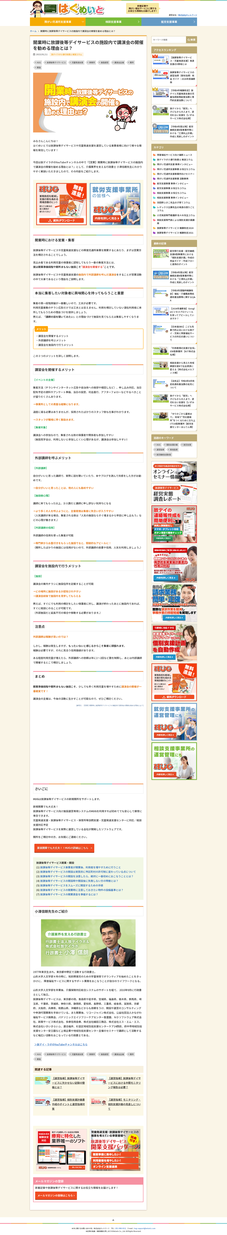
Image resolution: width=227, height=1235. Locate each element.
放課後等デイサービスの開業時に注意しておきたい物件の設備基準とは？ (81, 890)
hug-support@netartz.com (144, 1228)
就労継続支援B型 (164, 454)
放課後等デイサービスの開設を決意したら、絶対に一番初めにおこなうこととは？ (87, 876)
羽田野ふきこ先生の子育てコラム (173, 202)
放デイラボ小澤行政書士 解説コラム (175, 159)
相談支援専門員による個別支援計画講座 (176, 221)
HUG (39, 62)
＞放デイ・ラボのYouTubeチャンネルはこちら (60, 1044)
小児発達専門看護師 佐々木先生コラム (176, 215)
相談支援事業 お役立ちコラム (171, 192)
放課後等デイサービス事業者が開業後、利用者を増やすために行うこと (80, 867)
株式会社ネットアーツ (187, 15)
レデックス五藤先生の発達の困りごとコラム (176, 209)
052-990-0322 (120, 1228)
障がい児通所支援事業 (57, 22)
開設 (39, 67)
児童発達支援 (77, 62)
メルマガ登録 (179, 8)
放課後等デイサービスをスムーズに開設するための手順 (71, 885)
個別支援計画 (172, 444)
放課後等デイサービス (56, 62)
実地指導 (174, 449)
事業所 (92, 62)
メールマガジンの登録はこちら (55, 1195)
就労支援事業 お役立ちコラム (171, 188)
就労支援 (187, 444)
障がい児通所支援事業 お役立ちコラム (176, 169)
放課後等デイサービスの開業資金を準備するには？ (69, 894)
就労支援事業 (169, 22)
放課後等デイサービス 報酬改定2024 (175, 228)
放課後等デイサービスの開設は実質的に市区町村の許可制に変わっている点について (88, 872)
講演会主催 (119, 62)
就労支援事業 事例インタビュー (172, 183)
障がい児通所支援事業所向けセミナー (176, 173)
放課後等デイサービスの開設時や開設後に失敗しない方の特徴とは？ (79, 881)
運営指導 (160, 449)
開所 (132, 62)
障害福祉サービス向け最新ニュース (174, 154)
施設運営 (104, 62)
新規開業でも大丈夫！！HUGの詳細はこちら (64, 848)
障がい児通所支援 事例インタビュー (175, 164)
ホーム (33, 31)
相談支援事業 (113, 22)
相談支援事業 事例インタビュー (172, 197)
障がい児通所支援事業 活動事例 (172, 178)
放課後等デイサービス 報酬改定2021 (175, 232)
